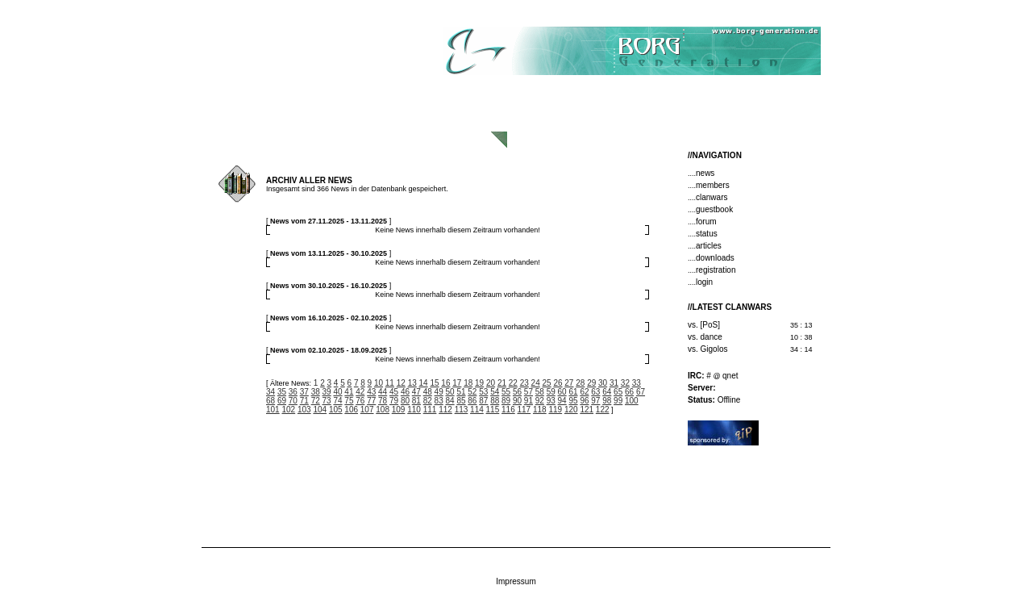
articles (709, 245)
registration (715, 269)
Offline (714, 399)
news (705, 173)
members (713, 185)
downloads (715, 257)
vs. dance (705, 336)
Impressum (515, 581)
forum (706, 221)
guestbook (714, 209)
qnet (730, 375)
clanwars (711, 197)
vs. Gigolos (707, 349)
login (704, 282)
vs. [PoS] (704, 324)
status (707, 233)
